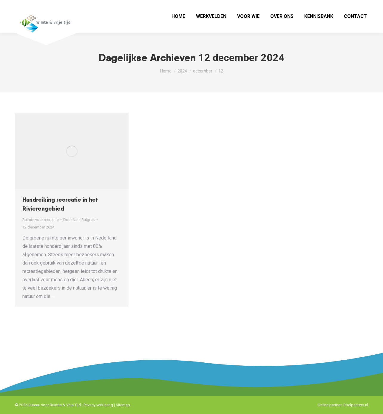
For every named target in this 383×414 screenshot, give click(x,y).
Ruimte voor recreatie (40, 219)
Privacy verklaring (98, 405)
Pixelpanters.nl (355, 405)
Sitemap (123, 405)
